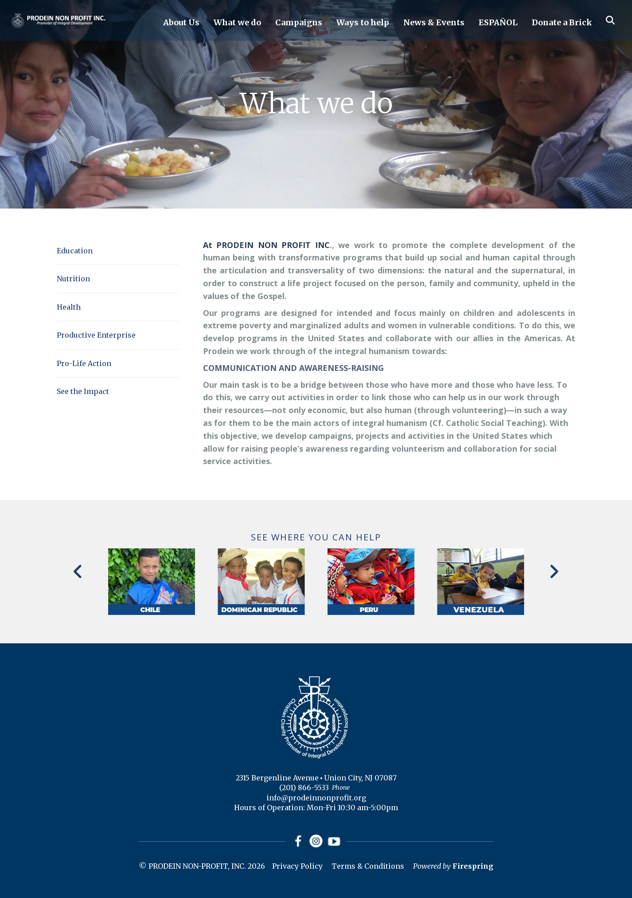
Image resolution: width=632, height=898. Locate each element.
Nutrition (73, 278)
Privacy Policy (297, 866)
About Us (181, 22)
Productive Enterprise (96, 335)
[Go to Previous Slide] (78, 571)
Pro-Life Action (84, 363)
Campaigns (298, 22)
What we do (237, 22)
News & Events (433, 22)
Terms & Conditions (368, 866)
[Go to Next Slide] (553, 571)
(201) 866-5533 (304, 787)
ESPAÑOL (498, 22)
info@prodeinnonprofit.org (316, 797)
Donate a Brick (562, 22)
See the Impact (83, 391)
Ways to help (362, 22)
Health (69, 307)
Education (75, 250)
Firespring (473, 866)
